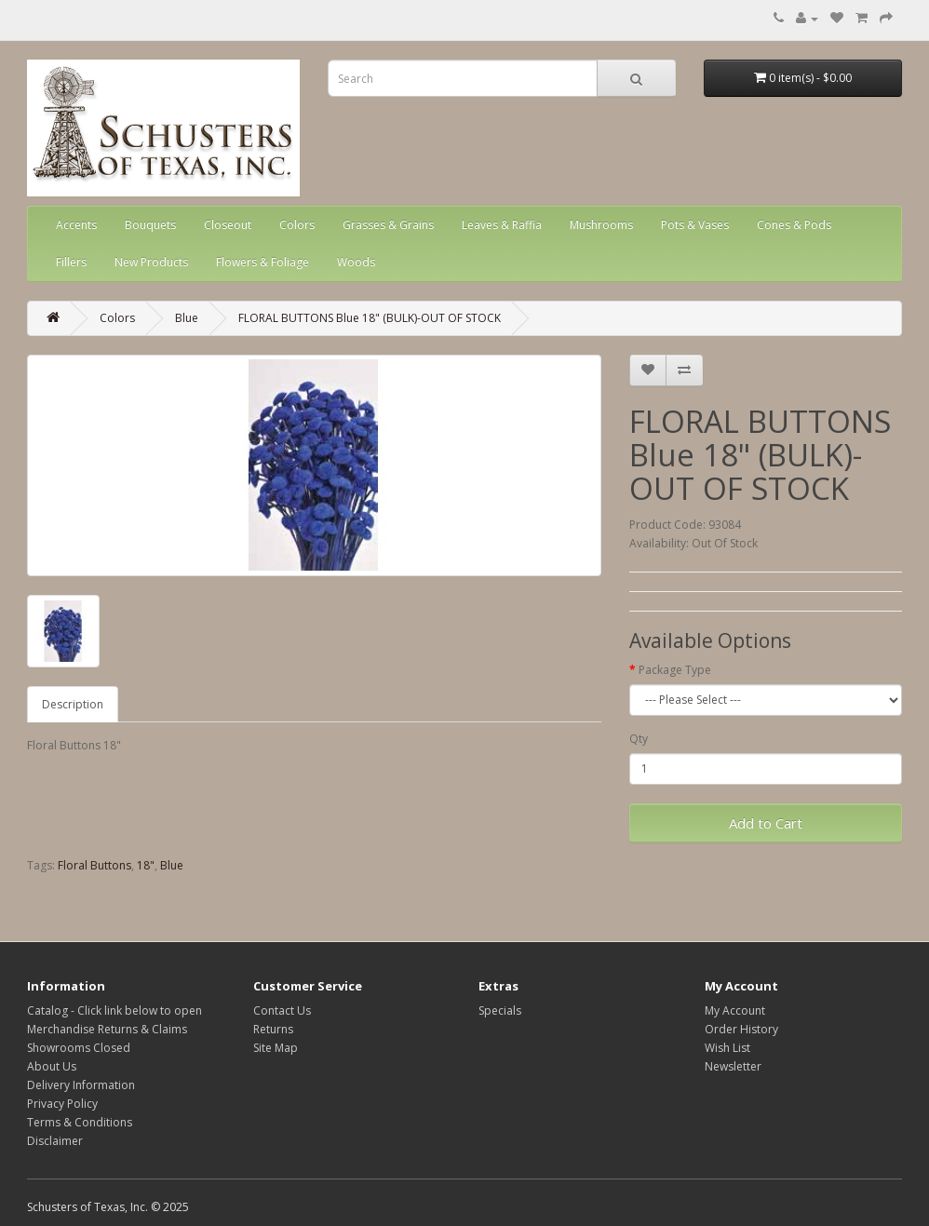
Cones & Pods (794, 225)
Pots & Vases (695, 225)
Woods (356, 262)
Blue (186, 318)
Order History (741, 1029)
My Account (735, 1010)
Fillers (71, 262)
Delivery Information (81, 1085)
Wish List (727, 1048)
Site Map (275, 1048)
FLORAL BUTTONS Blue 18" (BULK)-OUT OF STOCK (369, 318)
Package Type (675, 670)
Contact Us (282, 1010)
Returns (273, 1029)
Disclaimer (55, 1141)
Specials (499, 1010)
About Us (51, 1066)
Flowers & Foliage (262, 262)
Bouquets (150, 225)
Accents (76, 225)
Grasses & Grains (388, 225)
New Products (151, 262)
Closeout (227, 225)
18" (146, 865)
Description (72, 704)
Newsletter (733, 1066)
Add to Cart (765, 823)
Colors (297, 225)
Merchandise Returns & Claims (107, 1029)
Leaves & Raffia (502, 225)
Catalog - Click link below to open (114, 1010)
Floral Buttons (94, 865)
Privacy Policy (62, 1103)
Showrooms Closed (78, 1048)
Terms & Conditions (79, 1122)
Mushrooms (601, 225)
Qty (638, 739)
